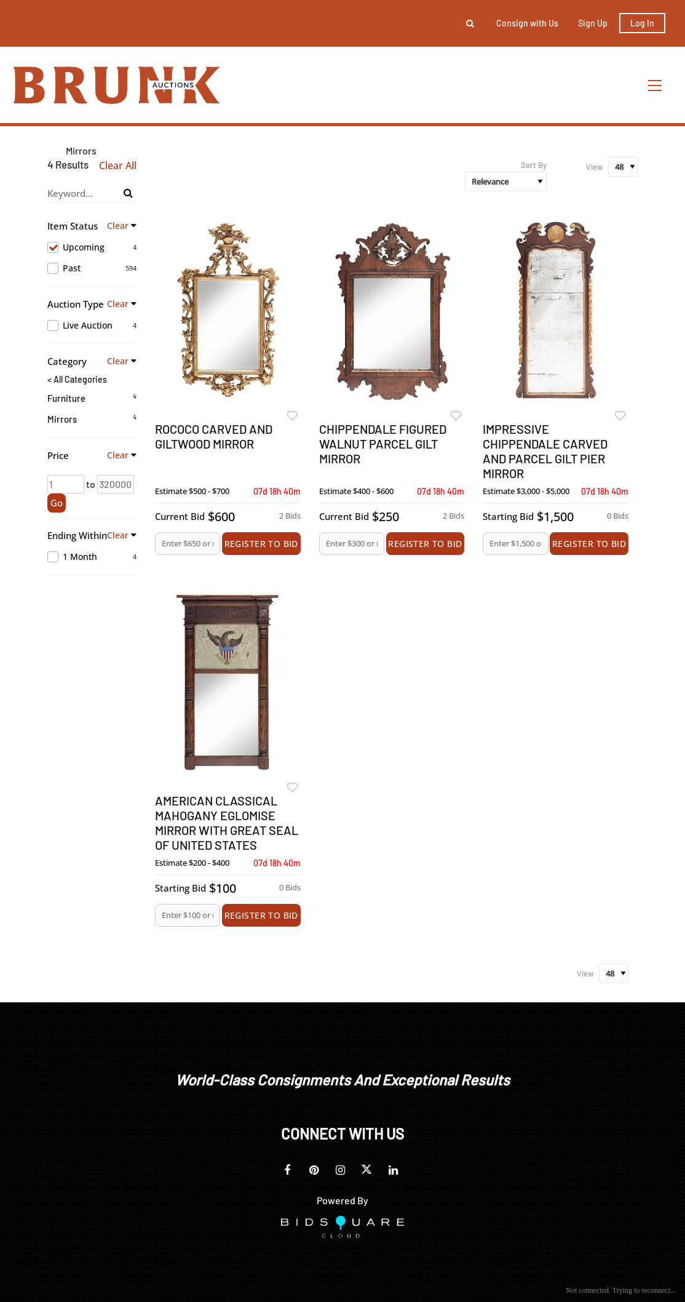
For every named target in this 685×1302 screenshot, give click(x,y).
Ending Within (77, 535)
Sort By (534, 165)
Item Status (72, 226)
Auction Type (75, 304)
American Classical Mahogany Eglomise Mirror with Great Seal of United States (226, 822)
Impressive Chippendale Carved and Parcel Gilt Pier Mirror (545, 451)
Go (56, 503)
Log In (642, 23)
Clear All (118, 165)
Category (67, 361)
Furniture (66, 398)
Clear (118, 225)
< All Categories (77, 380)
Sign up (593, 23)
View (594, 167)
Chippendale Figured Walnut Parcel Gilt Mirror (382, 443)
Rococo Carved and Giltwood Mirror (213, 436)
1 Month (92, 556)
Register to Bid (261, 543)
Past (92, 268)
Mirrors (62, 419)
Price (58, 455)
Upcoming (92, 247)
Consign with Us (527, 23)
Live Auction (92, 325)
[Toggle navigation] (655, 85)
